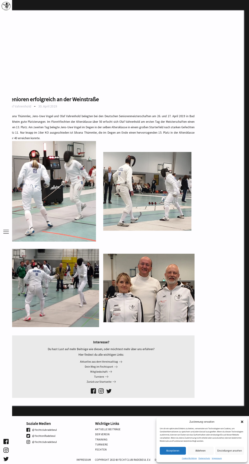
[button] (242, 422)
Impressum (217, 458)
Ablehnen (200, 450)
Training (101, 439)
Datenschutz (204, 458)
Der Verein (102, 434)
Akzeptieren (172, 450)
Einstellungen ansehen (229, 450)
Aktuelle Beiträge (108, 429)
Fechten (101, 449)
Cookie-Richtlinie (189, 458)
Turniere (101, 444)
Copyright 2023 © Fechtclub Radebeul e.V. (123, 459)
